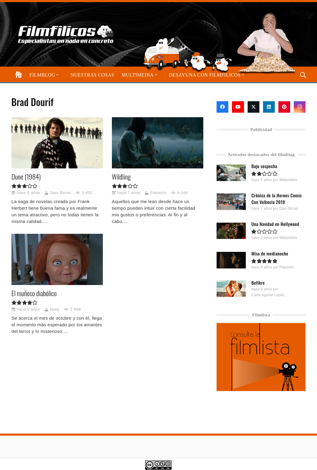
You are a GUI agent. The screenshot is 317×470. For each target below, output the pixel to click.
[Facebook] (222, 107)
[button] (57, 75)
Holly (54, 309)
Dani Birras (60, 192)
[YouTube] (238, 107)
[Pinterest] (284, 107)
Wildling (121, 176)
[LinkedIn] (269, 107)
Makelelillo (288, 180)
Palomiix (158, 192)
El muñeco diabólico (34, 293)
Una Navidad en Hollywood (275, 224)
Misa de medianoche (270, 253)
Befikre (258, 282)
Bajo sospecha (264, 166)
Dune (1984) (26, 176)
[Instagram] (300, 107)
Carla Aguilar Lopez (268, 295)
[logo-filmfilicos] (66, 34)
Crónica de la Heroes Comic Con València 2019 (277, 198)
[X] (253, 107)
